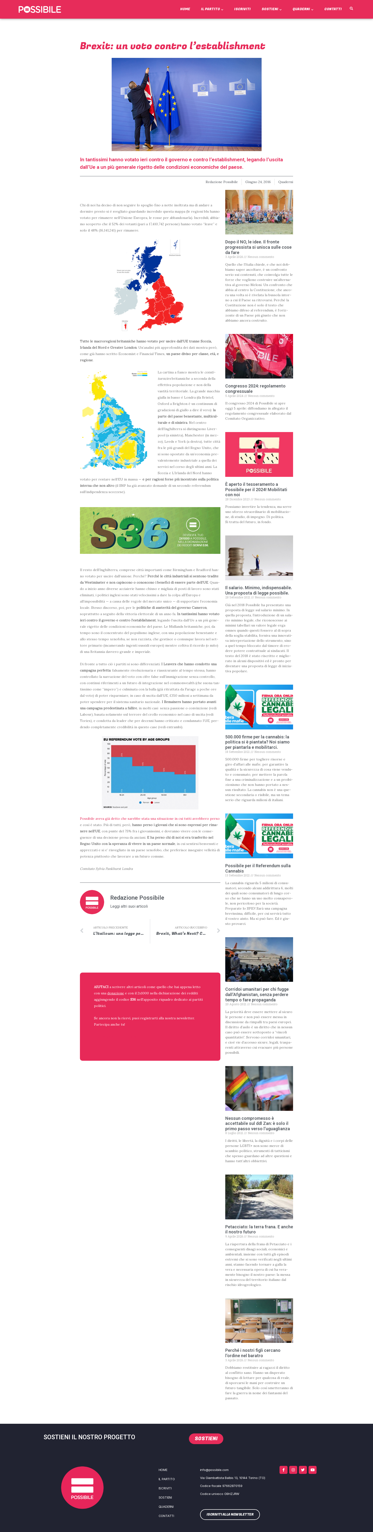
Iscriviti (242, 9)
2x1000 (143, 993)
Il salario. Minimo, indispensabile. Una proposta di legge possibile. (258, 590)
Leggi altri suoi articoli (129, 906)
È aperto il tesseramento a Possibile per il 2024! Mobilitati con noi (256, 489)
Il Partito (212, 9)
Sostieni (272, 9)
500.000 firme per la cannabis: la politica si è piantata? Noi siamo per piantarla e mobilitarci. (257, 742)
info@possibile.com (214, 1470)
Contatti (333, 9)
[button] (351, 9)
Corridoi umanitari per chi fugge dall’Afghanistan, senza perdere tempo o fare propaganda (257, 994)
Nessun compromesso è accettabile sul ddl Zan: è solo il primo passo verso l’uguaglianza (257, 1123)
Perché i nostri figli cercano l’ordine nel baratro (252, 1353)
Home (185, 9)
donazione (115, 993)
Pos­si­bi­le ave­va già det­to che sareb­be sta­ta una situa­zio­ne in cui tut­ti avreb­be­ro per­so (150, 818)
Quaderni (303, 9)
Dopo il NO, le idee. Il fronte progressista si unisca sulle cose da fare (258, 247)
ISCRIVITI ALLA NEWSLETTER (125, 1036)
